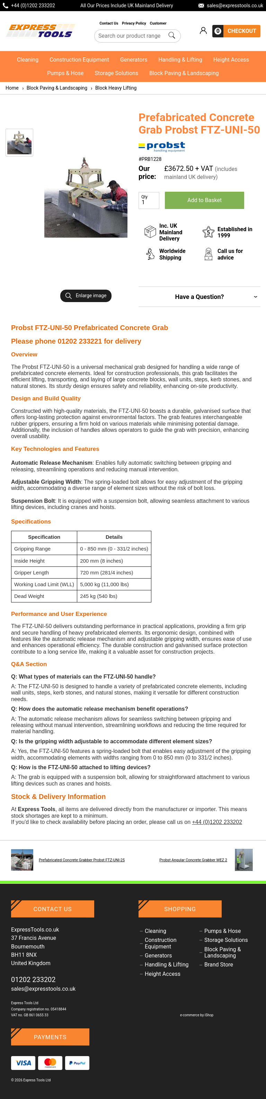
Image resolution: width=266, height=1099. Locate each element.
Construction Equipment (79, 59)
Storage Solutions (117, 73)
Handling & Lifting (180, 59)
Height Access (231, 59)
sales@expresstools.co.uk (43, 989)
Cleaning (27, 59)
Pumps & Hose (65, 73)
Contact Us (109, 23)
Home (12, 88)
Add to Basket (204, 200)
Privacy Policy (134, 23)
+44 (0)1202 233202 (217, 822)
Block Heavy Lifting (113, 88)
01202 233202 (33, 979)
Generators (133, 59)
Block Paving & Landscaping (184, 73)
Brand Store (218, 965)
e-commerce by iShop (196, 1015)
